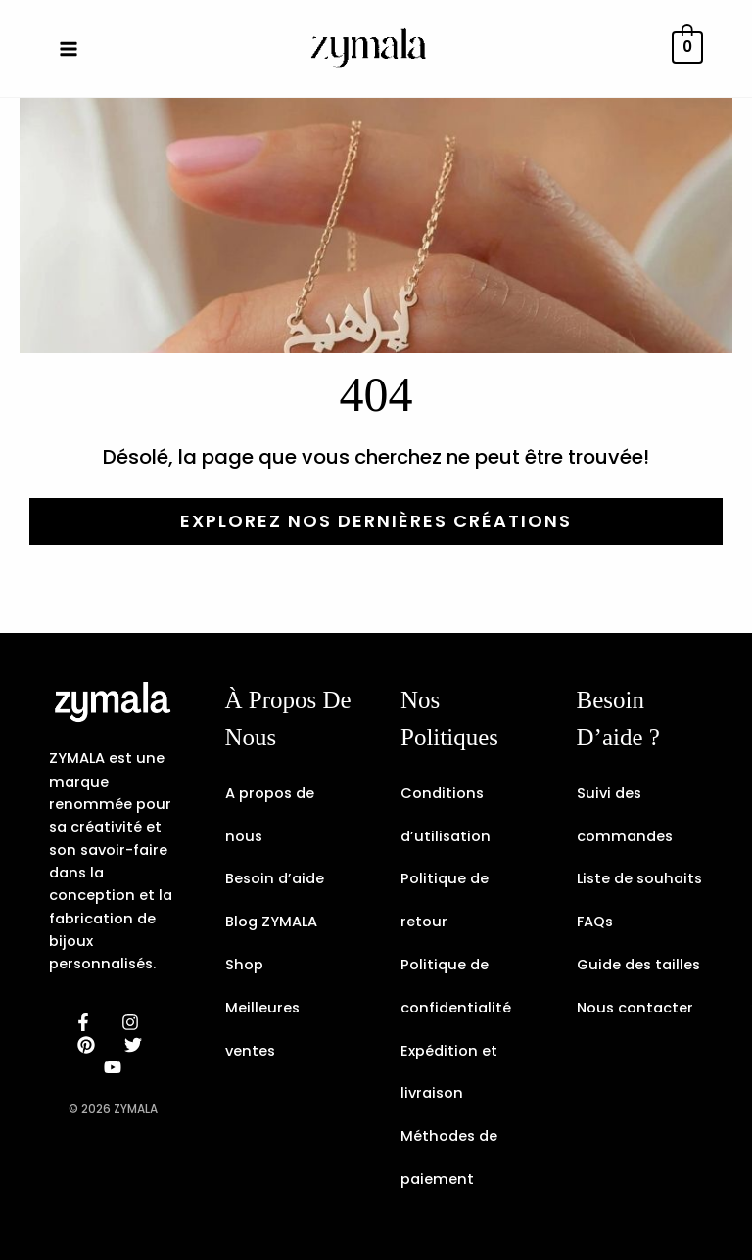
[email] (115, 1067)
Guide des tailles (638, 964)
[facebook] (86, 1022)
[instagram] (133, 1022)
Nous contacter (635, 1007)
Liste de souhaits (639, 878)
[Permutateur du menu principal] (68, 48)
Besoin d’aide (274, 878)
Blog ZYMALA (271, 921)
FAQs (595, 921)
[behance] (89, 1045)
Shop (244, 964)
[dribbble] (136, 1045)
